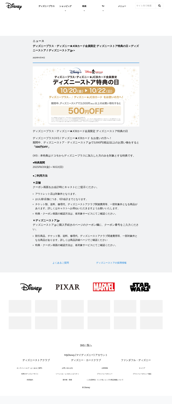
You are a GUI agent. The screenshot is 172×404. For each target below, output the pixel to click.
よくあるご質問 (61, 268)
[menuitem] (46, 5)
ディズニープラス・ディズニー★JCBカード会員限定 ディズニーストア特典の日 (80, 137)
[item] (65, 5)
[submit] (159, 6)
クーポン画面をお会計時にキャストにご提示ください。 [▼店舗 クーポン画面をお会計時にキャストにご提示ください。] (66, 191)
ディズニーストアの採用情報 (111, 268)
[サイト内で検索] (145, 6)
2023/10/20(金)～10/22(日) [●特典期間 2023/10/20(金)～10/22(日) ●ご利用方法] (48, 175)
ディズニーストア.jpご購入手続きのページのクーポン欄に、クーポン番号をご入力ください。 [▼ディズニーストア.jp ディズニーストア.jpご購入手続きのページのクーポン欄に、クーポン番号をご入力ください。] (86, 231)
